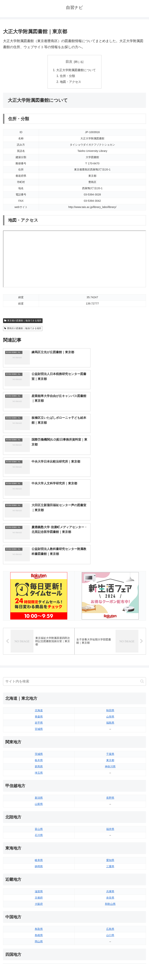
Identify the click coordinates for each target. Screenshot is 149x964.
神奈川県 (110, 657)
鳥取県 (39, 819)
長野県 (110, 688)
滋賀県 (39, 782)
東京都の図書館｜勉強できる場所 (22, 321)
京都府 (39, 788)
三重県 (110, 757)
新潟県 (39, 688)
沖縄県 (110, 907)
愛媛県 (110, 857)
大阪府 (39, 794)
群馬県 (39, 657)
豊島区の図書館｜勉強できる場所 (22, 329)
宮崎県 (110, 894)
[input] (74, 572)
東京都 (110, 651)
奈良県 (110, 788)
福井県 (110, 720)
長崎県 (39, 901)
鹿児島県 (110, 901)
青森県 (39, 607)
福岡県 (39, 888)
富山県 (39, 720)
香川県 (39, 863)
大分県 (110, 888)
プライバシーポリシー (111, 951)
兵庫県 (110, 782)
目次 (69, 62)
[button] (142, 572)
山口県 (110, 826)
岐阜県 (39, 751)
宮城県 (39, 620)
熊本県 (39, 907)
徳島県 (39, 857)
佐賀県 (39, 894)
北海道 (39, 601)
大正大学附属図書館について (76, 70)
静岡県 (39, 757)
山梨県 (39, 695)
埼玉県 (39, 663)
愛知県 (110, 751)
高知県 (110, 863)
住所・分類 (67, 76)
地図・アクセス (70, 82)
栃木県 (39, 651)
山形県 (110, 607)
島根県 (39, 826)
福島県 (110, 613)
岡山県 (39, 832)
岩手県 (39, 613)
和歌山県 (110, 794)
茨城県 (39, 644)
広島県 (110, 819)
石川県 (39, 726)
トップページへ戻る (38, 951)
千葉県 (110, 644)
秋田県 (110, 601)
